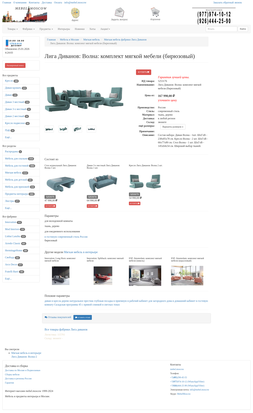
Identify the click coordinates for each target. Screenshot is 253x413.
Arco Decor (14, 264)
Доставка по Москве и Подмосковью (22, 370)
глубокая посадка (103, 301)
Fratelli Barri (14, 271)
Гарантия (9, 383)
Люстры (12, 201)
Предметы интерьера (20, 193)
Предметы (46, 29)
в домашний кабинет (184, 301)
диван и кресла (53, 301)
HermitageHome (16, 250)
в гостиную (51, 236)
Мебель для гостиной (20, 165)
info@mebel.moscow (75, 2)
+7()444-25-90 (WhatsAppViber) (187, 385)
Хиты (92, 29)
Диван (11, 94)
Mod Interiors (15, 229)
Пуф (10, 130)
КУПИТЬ (143, 72)
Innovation (13, 222)
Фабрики (29, 29)
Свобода (12, 257)
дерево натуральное (72, 301)
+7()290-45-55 (178, 377)
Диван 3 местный (17, 102)
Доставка (47, 2)
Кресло (12, 80)
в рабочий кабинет (137, 301)
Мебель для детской (19, 179)
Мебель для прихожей (20, 186)
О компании (20, 2)
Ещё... (8, 137)
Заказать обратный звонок (227, 2)
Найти (243, 29)
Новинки (80, 29)
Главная (6, 2)
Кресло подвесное (17, 123)
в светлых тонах (111, 304)
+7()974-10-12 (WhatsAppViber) (187, 381)
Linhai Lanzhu (15, 236)
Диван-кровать (16, 87)
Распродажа (13, 151)
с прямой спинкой (91, 304)
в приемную (120, 301)
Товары (12, 29)
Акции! (105, 29)
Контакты (34, 2)
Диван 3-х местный (18, 109)
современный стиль (68, 236)
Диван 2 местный (17, 116)
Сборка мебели (12, 374)
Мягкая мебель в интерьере (81, 252)
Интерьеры (64, 29)
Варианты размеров (172, 127)
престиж (88, 301)
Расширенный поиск (15, 65)
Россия (83, 236)
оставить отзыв (82, 317)
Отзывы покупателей (58, 317)
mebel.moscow (177, 369)
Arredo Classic (15, 243)
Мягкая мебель (16, 172)
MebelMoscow (184, 394)
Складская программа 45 (67, 304)
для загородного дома (160, 301)
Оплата (58, 2)
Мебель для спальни (19, 158)
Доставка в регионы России (18, 378)
